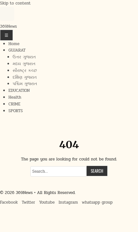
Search (97, 171)
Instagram (68, 202)
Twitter (28, 202)
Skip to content (15, 3)
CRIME (14, 104)
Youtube (47, 202)
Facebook (9, 202)
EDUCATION (19, 90)
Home (13, 44)
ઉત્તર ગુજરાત (24, 57)
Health (14, 97)
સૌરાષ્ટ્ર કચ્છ (25, 70)
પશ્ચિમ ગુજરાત (25, 84)
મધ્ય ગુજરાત (24, 64)
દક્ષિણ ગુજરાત (25, 77)
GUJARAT (17, 50)
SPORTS (15, 111)
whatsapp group (97, 202)
